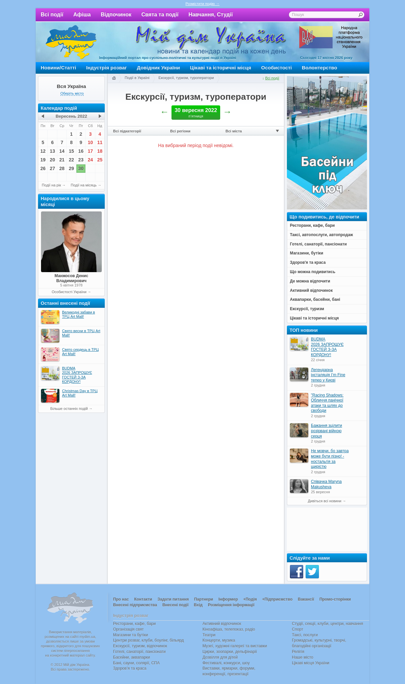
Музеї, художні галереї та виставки (234, 646)
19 (43, 159)
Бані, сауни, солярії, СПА (136, 663)
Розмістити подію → (202, 4)
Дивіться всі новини (324, 501)
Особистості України (69, 292)
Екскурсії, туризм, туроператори (186, 78)
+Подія (250, 599)
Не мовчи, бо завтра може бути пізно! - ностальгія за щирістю (330, 459)
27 (52, 168)
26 (43, 168)
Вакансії (306, 599)
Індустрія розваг (106, 67)
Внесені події (175, 605)
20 (52, 159)
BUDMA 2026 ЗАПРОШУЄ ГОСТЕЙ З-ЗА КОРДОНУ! (327, 347)
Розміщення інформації (231, 605)
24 (90, 159)
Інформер (228, 599)
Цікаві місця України (310, 663)
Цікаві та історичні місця (220, 67)
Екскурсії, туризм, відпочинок (140, 646)
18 (99, 151)
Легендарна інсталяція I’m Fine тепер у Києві (328, 375)
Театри (209, 635)
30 (81, 168)
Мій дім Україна (71, 42)
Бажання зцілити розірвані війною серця (326, 430)
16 (81, 151)
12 (43, 151)
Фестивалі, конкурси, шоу (226, 663)
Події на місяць (84, 185)
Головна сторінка (113, 78)
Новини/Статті (58, 67)
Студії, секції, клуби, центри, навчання (327, 623)
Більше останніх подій (69, 409)
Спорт (297, 629)
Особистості (276, 67)
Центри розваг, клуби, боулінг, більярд (148, 640)
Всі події (52, 14)
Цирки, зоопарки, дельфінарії (229, 651)
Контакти (143, 599)
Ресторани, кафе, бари (134, 623)
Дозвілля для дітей (220, 657)
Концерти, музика (218, 640)
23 (81, 159)
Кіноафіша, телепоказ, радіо (228, 629)
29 (71, 168)
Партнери (203, 599)
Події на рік (51, 185)
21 (62, 159)
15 (71, 151)
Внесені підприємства (135, 605)
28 (62, 168)
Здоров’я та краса (129, 668)
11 (99, 142)
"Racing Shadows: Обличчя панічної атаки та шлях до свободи (327, 403)
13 (52, 151)
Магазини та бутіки (130, 635)
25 (99, 159)
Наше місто (302, 657)
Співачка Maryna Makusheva (326, 484)
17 (90, 151)
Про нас (121, 599)
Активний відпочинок (221, 623)
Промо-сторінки (335, 599)
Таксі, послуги (305, 635)
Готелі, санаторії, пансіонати (139, 651)
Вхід (198, 605)
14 (62, 151)
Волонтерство (319, 67)
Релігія (298, 651)
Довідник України (158, 67)
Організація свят (128, 629)
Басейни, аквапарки (131, 657)
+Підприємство (277, 599)
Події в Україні (137, 78)
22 (71, 159)
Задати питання (173, 599)
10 (90, 142)
